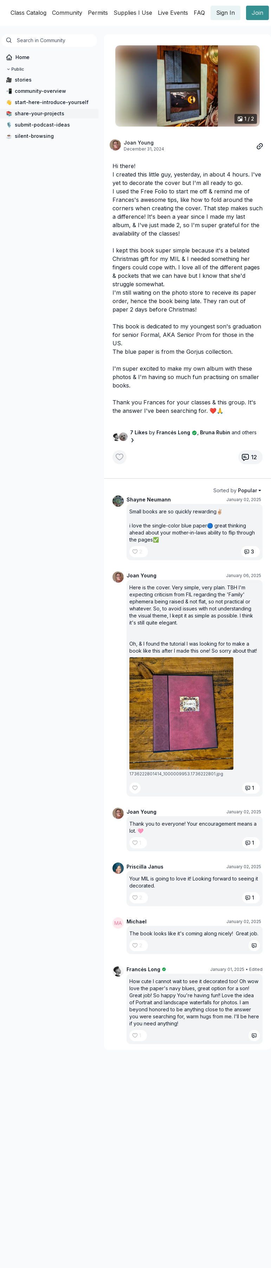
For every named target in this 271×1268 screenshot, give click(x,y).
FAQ (199, 12)
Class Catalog (28, 12)
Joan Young (139, 143)
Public (15, 69)
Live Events (173, 12)
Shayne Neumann (149, 499)
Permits (98, 12)
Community (67, 12)
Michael (137, 921)
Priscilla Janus (145, 867)
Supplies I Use (133, 12)
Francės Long (143, 969)
